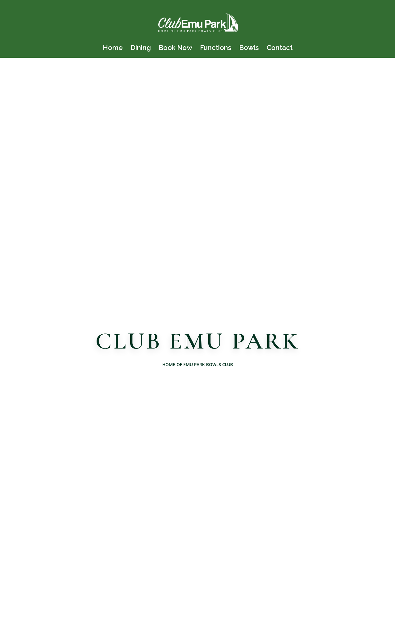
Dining (141, 48)
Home (113, 48)
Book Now (175, 48)
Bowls (249, 48)
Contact (280, 48)
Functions (215, 48)
